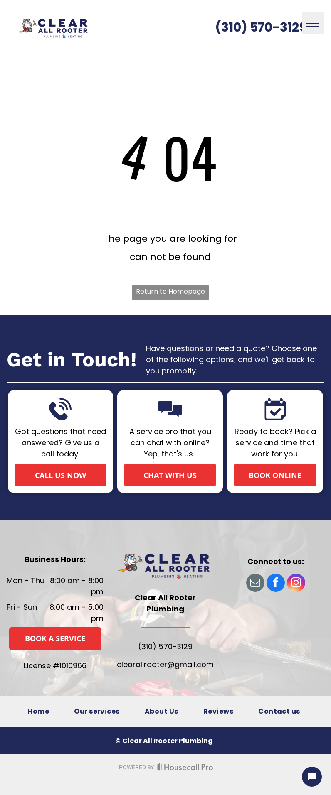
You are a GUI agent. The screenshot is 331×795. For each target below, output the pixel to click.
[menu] (313, 23)
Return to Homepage (170, 291)
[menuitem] (38, 711)
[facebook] (276, 584)
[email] (255, 584)
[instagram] (296, 584)
